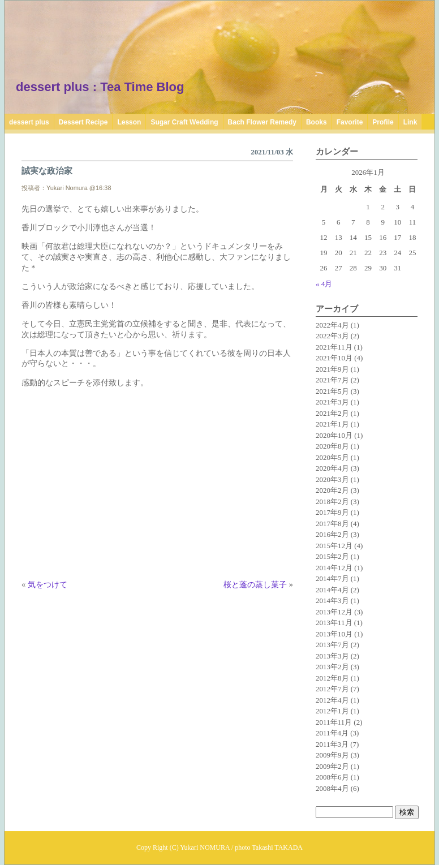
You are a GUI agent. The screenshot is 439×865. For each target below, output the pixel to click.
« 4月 (324, 283)
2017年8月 (332, 523)
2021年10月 (334, 358)
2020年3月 (332, 479)
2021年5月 (332, 391)
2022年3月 (332, 336)
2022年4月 (332, 325)
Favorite (350, 122)
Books (316, 122)
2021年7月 (332, 380)
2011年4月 (332, 733)
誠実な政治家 (46, 170)
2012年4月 (332, 700)
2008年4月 (332, 788)
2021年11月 (334, 347)
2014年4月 (332, 590)
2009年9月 (332, 755)
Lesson (129, 122)
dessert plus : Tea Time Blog (100, 87)
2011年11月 (334, 722)
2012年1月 (332, 711)
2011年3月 (332, 744)
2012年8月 (332, 678)
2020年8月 (332, 446)
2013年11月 (334, 622)
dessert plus (29, 122)
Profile (382, 122)
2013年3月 (332, 656)
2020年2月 (332, 490)
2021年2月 (332, 413)
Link (410, 122)
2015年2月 (332, 556)
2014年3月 (332, 600)
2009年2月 (332, 766)
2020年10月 (334, 435)
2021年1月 (332, 424)
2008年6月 (332, 777)
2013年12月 (334, 612)
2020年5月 (332, 457)
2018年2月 (332, 501)
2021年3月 (332, 402)
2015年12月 (334, 545)
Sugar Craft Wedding (184, 122)
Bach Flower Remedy (262, 122)
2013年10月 (334, 634)
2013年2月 (332, 666)
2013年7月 (332, 644)
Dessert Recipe (83, 122)
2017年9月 (332, 512)
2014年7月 (332, 578)
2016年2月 (332, 534)
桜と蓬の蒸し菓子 (255, 584)
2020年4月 (332, 468)
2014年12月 (334, 567)
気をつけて (47, 584)
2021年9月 (332, 369)
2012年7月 (332, 689)
